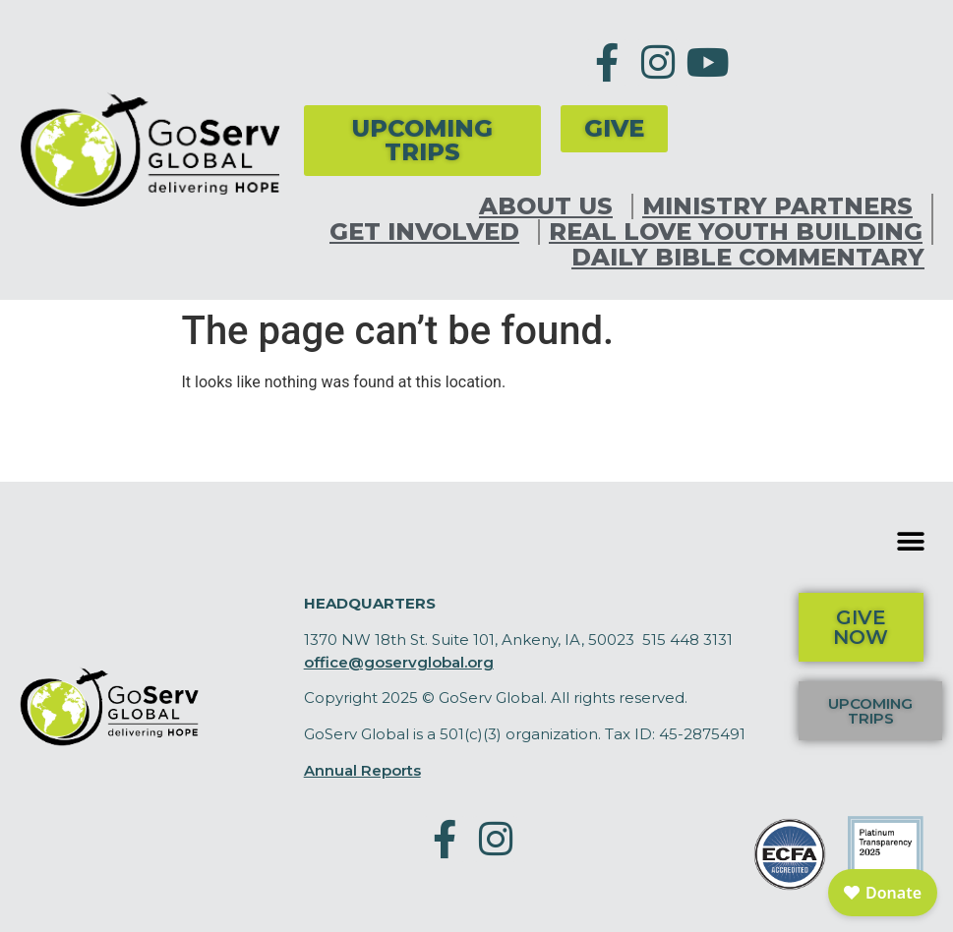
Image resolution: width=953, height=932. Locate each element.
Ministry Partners (782, 206)
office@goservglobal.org (399, 662)
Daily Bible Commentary (747, 257)
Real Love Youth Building (736, 232)
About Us (551, 206)
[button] (911, 541)
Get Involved (429, 232)
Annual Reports (362, 770)
